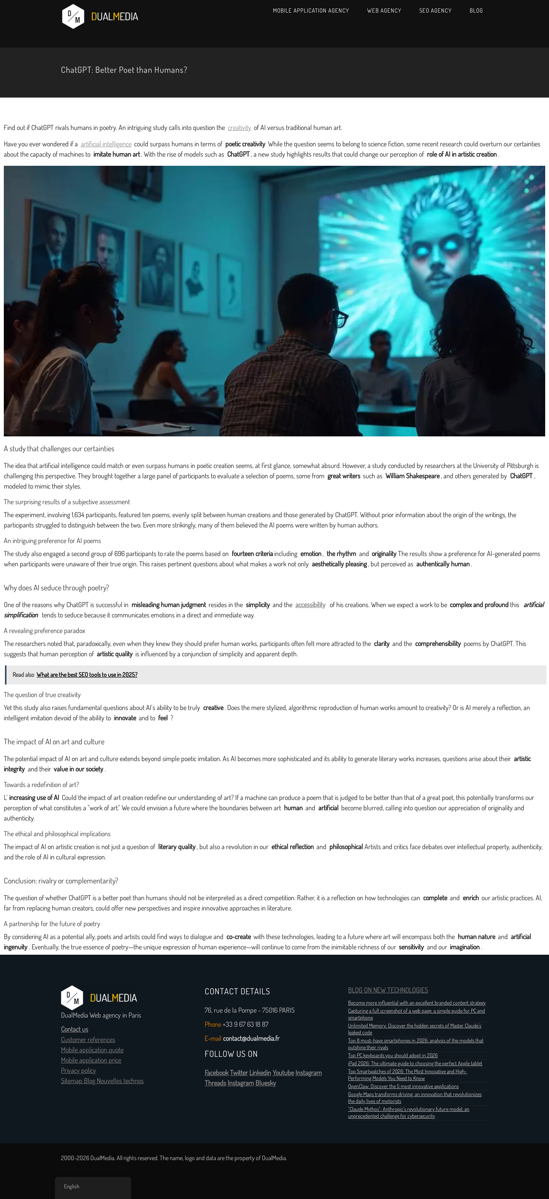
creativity (239, 127)
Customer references (88, 1040)
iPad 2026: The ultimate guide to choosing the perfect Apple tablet (415, 1063)
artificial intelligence (106, 144)
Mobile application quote (92, 1050)
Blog (476, 10)
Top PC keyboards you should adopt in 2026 (393, 1055)
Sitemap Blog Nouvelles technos (102, 1081)
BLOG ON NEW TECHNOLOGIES (388, 990)
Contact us (74, 1029)
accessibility (310, 605)
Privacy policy (78, 1070)
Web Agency (384, 10)
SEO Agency (435, 10)
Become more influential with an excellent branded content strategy (417, 1003)
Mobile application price (91, 1060)
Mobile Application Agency (311, 10)
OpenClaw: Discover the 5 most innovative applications (403, 1086)
